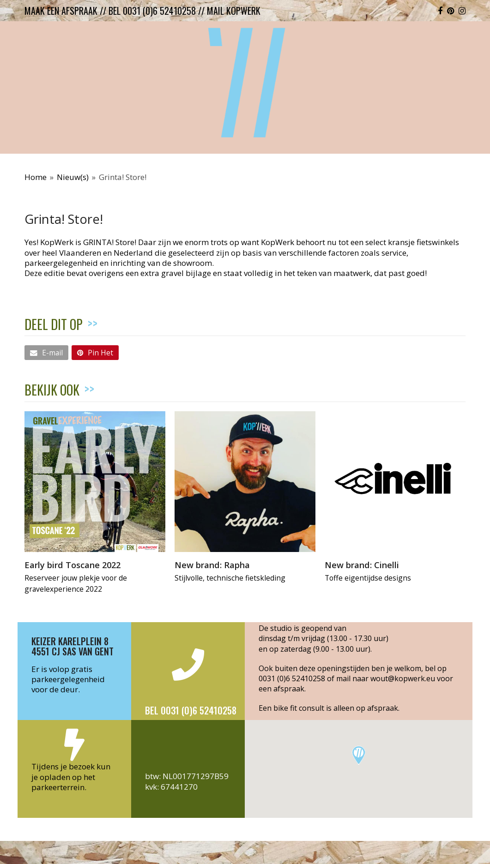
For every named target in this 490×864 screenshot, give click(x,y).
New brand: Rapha (212, 564)
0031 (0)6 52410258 (292, 678)
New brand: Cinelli (362, 564)
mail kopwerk (233, 11)
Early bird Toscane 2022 (72, 564)
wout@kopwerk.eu (402, 678)
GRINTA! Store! (109, 242)
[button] (46, 352)
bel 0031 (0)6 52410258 (152, 11)
